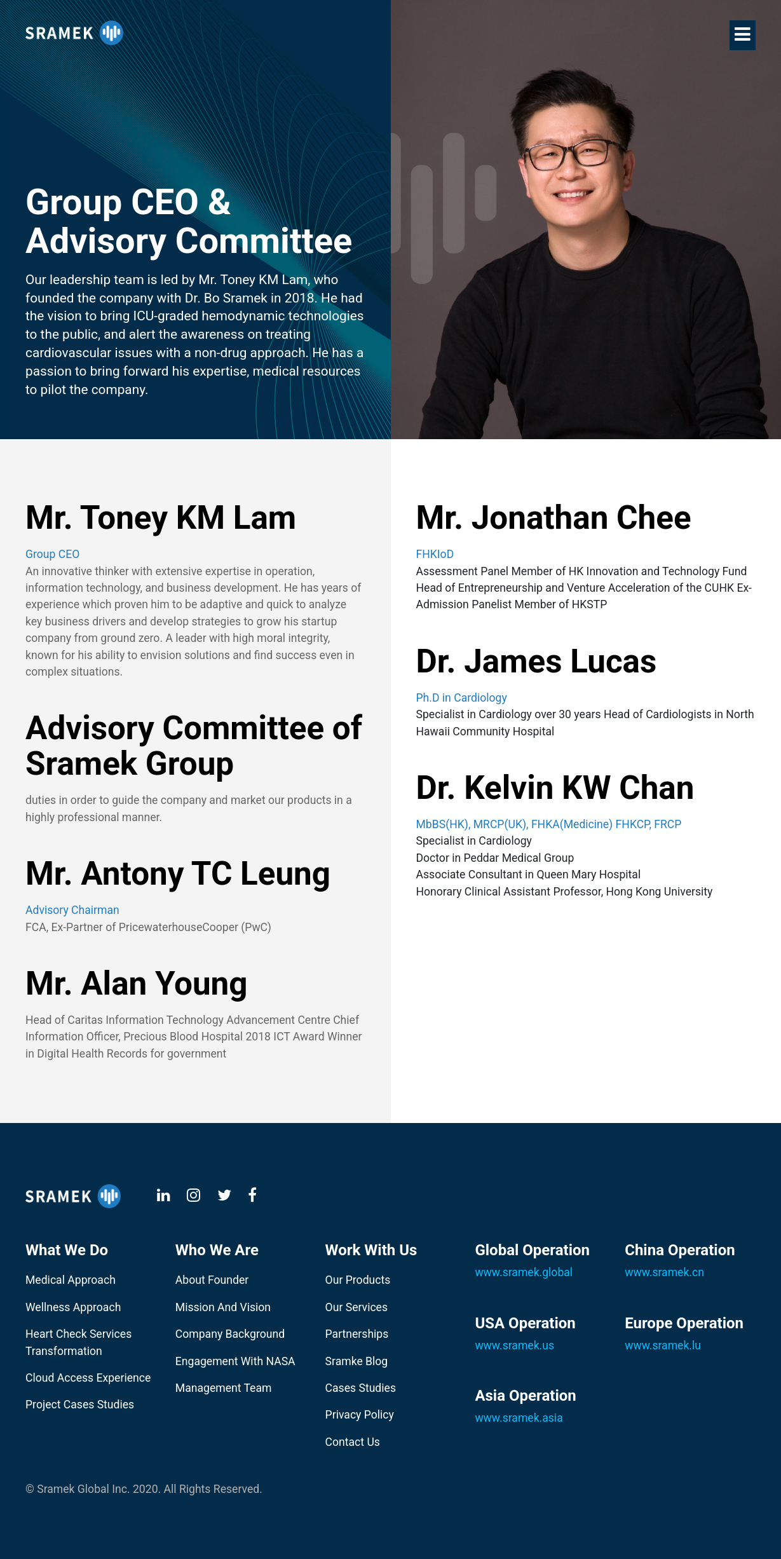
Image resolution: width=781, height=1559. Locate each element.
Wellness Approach (73, 1307)
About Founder (211, 1280)
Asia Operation (525, 1396)
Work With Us (371, 1250)
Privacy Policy (359, 1414)
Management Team (223, 1388)
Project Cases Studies (79, 1404)
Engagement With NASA (235, 1361)
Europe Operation (684, 1323)
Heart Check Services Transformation (78, 1342)
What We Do (66, 1250)
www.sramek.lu (663, 1345)
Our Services (356, 1307)
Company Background (230, 1334)
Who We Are (217, 1250)
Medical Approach (70, 1280)
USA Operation (525, 1323)
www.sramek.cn (664, 1272)
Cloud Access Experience (88, 1378)
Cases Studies (360, 1388)
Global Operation (532, 1250)
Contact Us (352, 1442)
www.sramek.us (514, 1345)
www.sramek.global (524, 1272)
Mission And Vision (223, 1307)
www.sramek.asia (518, 1418)
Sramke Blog (356, 1361)
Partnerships (357, 1334)
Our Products (358, 1280)
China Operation (680, 1250)
